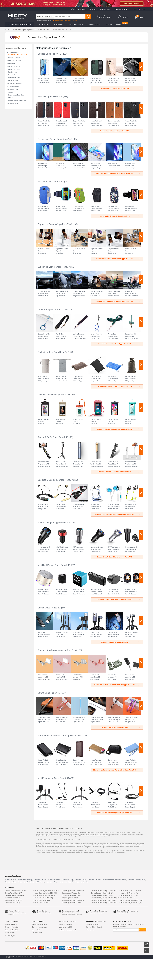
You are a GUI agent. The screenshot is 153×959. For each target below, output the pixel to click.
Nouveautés (43, 24)
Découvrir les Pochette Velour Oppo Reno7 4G (119, 386)
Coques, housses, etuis (81, 834)
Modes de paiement (65, 924)
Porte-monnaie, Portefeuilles (17, 101)
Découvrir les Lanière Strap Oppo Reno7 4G (119, 344)
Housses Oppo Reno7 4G (50, 96)
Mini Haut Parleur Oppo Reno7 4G (54, 565)
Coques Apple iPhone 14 (70, 898)
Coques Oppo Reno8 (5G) (41, 900)
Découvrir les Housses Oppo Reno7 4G (120, 131)
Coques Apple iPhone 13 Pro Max (130, 891)
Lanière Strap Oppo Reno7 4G (52, 309)
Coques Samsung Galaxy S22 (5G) (102, 895)
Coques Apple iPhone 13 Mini (129, 895)
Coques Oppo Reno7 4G (49, 54)
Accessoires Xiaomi (54, 880)
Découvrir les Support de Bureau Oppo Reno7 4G (118, 259)
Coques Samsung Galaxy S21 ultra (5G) (104, 902)
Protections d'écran (14, 60)
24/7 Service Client (79, 9)
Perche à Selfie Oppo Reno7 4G (53, 437)
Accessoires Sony (67, 880)
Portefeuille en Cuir (42, 836)
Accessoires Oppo (43, 30)
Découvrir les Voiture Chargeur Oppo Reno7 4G (118, 557)
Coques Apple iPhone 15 (13, 898)
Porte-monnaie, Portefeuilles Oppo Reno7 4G (59, 735)
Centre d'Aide (36, 930)
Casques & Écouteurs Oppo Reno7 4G (56, 480)
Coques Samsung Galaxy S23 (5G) (44, 895)
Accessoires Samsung (25, 880)
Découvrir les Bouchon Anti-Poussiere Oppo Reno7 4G (117, 685)
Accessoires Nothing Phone (136, 880)
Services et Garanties (12, 927)
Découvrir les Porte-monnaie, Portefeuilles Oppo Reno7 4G (116, 770)
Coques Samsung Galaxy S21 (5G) (131, 902)
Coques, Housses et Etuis (16, 58)
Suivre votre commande (39, 924)
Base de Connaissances (39, 927)
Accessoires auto (56, 836)
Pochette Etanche (14, 78)
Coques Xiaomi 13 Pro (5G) (13, 900)
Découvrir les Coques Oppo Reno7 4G (120, 88)
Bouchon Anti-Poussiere (16, 95)
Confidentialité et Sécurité (94, 927)
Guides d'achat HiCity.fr (12, 930)
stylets (76, 836)
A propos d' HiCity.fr (11, 924)
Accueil (7, 30)
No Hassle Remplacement (67, 930)
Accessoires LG (23, 882)
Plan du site (90, 930)
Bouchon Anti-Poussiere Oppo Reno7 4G (57, 650)
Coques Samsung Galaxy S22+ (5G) (102, 893)
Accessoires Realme (94, 880)
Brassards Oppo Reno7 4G (51, 181)
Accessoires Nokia (108, 880)
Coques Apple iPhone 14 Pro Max (73, 891)
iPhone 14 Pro (58, 20)
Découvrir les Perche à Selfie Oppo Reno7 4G (119, 472)
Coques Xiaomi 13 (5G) (12, 902)
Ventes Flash (58, 24)
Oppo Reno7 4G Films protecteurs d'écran (104, 834)
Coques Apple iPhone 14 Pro (71, 893)
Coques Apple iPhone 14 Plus (71, 895)
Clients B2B (92, 9)
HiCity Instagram (10, 936)
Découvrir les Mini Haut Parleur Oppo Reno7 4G (118, 599)
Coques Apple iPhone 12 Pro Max (73, 900)
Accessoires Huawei (39, 880)
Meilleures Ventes (76, 24)
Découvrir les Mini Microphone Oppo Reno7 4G (118, 812)
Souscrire (142, 930)
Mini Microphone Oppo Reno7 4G (54, 778)
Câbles (10, 92)
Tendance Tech (94, 24)
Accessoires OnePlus (81, 882)
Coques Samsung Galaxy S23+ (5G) (45, 893)
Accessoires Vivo (120, 880)
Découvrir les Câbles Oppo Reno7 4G (120, 642)
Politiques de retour (92, 924)
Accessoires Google (52, 882)
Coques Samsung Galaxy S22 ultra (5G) (104, 891)
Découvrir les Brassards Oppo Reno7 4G (120, 216)
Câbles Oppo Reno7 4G (49, 608)
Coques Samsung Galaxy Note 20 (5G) (103, 900)
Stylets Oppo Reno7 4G (49, 693)
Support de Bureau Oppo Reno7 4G (55, 224)
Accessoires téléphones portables (23, 30)
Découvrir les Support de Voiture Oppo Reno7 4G (118, 301)
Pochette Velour (13, 75)
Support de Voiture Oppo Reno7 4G (55, 267)
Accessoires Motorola (66, 882)
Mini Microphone (13, 103)
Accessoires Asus (10, 882)
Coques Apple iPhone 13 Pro (129, 893)
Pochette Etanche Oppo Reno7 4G (54, 395)
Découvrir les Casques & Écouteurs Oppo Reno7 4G (117, 514)
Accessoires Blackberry (36, 882)
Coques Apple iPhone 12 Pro (71, 902)
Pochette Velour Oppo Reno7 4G (53, 352)
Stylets (10, 98)
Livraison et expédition (66, 927)
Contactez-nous (37, 933)
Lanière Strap (12, 72)
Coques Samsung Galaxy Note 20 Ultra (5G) (105, 898)
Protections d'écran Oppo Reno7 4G (55, 139)
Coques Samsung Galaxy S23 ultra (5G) (46, 891)
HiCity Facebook (10, 933)
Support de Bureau (14, 66)
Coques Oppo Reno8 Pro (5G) (43, 898)
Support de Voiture (14, 69)
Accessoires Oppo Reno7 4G (17, 55)
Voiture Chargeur (13, 86)
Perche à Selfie (13, 81)
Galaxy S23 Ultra (71, 20)
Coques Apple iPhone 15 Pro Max (15, 891)
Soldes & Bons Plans (113, 24)
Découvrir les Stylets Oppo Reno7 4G (120, 727)
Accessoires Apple (10, 880)
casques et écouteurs (135, 834)
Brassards (11, 63)
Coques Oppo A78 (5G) (40, 902)
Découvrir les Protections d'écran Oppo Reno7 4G (118, 173)
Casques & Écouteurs (15, 83)
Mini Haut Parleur (13, 89)
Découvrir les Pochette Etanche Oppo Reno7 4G (118, 429)
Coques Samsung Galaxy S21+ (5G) (131, 900)
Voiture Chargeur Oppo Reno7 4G (54, 522)
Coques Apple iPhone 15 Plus (14, 895)
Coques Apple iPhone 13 (127, 898)
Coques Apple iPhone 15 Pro (14, 893)
